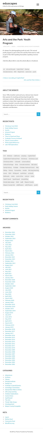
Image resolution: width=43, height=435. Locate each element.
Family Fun (8, 383)
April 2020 (8, 296)
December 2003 (10, 362)
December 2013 (10, 341)
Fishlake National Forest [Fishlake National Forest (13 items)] (27, 167)
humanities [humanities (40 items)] (17, 170)
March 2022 (8, 251)
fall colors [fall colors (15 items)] (34, 164)
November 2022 (10, 234)
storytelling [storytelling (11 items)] (24, 179)
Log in (7, 417)
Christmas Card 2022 (11, 126)
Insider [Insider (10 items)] (25, 170)
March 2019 (8, 323)
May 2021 (8, 271)
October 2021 (9, 261)
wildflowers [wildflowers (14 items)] (20, 185)
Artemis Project (10, 132)
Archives (7, 377)
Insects (7, 130)
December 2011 (10, 345)
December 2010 (10, 348)
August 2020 (9, 288)
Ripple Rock (21, 71)
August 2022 (9, 240)
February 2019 (9, 325)
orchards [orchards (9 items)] (30, 173)
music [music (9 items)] (5, 173)
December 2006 (10, 356)
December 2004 (10, 360)
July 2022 (8, 242)
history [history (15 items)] (11, 170)
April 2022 (8, 249)
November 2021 (10, 259)
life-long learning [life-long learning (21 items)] (33, 170)
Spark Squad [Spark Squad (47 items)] (7, 179)
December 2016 (10, 335)
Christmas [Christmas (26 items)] (24, 158)
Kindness (8, 134)
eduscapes (10, 3)
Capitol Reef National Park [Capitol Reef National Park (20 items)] (11, 158)
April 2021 (8, 273)
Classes (7, 379)
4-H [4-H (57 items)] (4, 156)
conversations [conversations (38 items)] (26, 161)
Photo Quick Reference (12, 142)
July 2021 (8, 267)
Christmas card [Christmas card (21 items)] (33, 158)
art (4, 69)
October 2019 (9, 308)
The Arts (7, 400)
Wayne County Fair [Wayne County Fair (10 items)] (9, 185)
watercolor (28, 71)
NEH (15, 71)
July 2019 (8, 315)
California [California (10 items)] (17, 156)
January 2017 (9, 333)
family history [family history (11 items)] (7, 167)
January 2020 (9, 302)
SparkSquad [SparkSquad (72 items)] (16, 179)
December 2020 (10, 279)
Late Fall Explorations (11, 144)
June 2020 (8, 292)
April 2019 (8, 321)
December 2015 (10, 337)
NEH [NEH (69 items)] (9, 173)
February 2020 (9, 300)
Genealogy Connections (12, 387)
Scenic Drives (9, 396)
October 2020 (9, 284)
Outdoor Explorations (11, 394)
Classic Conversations (11, 140)
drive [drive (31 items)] (16, 164)
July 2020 (8, 290)
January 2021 (9, 277)
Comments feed (10, 421)
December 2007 (10, 354)
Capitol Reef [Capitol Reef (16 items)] (31, 156)
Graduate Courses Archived (13, 138)
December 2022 (10, 232)
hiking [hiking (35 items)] (5, 170)
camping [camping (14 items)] (23, 156)
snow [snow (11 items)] (32, 176)
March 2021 (8, 275)
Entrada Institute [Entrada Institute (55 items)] (25, 164)
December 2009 (10, 350)
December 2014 (10, 339)
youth (34, 71)
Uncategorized (9, 404)
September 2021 (10, 263)
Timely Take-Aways (11, 402)
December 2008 (10, 352)
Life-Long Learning (11, 391)
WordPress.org (9, 423)
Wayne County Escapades (32, 46)
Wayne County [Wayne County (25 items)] (29, 182)
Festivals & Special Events (13, 385)
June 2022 (8, 244)
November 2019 (10, 306)
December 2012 (10, 343)
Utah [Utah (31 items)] (17, 182)
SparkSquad (8, 398)
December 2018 (10, 329)
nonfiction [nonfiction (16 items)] (23, 173)
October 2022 (9, 236)
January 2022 (9, 255)
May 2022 (8, 246)
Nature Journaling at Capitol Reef (14, 78)
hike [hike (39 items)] (37, 167)
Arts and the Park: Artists (31, 80)
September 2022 (10, 238)
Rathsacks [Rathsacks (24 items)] (6, 176)
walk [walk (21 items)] (21, 182)
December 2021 (10, 257)
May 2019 (8, 319)
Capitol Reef (20, 69)
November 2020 (10, 282)
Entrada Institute (8, 71)
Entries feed (9, 419)
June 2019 (8, 317)
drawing (27, 69)
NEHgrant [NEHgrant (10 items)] (16, 173)
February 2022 (9, 253)
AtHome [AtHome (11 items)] (9, 156)
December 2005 (10, 358)
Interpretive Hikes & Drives (13, 389)
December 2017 (10, 331)
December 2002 (10, 364)
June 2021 (8, 269)
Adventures (20, 46)
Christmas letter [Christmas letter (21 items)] (8, 161)
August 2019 (9, 312)
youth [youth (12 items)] (36, 185)
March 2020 (8, 298)
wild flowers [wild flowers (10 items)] (29, 185)
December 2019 (10, 304)
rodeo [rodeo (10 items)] (13, 176)
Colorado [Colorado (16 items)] (17, 161)
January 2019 (9, 327)
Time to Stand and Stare (12, 136)
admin (13, 46)
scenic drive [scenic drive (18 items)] (19, 176)
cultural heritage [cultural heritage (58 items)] (8, 164)
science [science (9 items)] (27, 176)
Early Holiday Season (11, 128)
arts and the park (10, 69)
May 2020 (8, 294)
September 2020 (10, 286)
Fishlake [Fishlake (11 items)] (15, 167)
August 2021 (9, 265)
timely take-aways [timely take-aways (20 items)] (8, 182)
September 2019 (10, 310)
